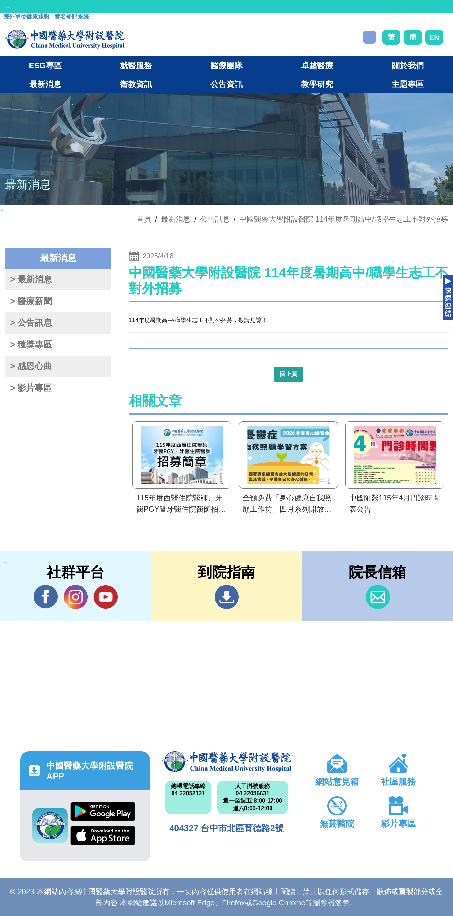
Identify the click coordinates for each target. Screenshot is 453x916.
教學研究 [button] (317, 84)
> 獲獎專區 (31, 344)
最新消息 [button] (45, 84)
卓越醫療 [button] (317, 65)
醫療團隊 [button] (226, 65)
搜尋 (369, 37)
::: (8, 6)
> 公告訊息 (31, 323)
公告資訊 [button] (226, 84)
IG (76, 597)
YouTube (105, 597)
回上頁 (288, 374)
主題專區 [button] (408, 84)
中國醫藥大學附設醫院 (226, 761)
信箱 (378, 597)
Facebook (46, 597)
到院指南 (227, 597)
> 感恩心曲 (31, 366)
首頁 (144, 219)
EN (434, 37)
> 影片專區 (31, 388)
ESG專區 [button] (45, 65)
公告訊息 (215, 219)
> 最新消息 (31, 279)
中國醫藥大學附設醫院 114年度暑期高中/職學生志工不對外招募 (343, 219)
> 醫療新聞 (31, 301)
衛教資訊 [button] (136, 84)
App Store (102, 835)
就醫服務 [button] (136, 65)
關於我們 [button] (408, 65)
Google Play (102, 811)
